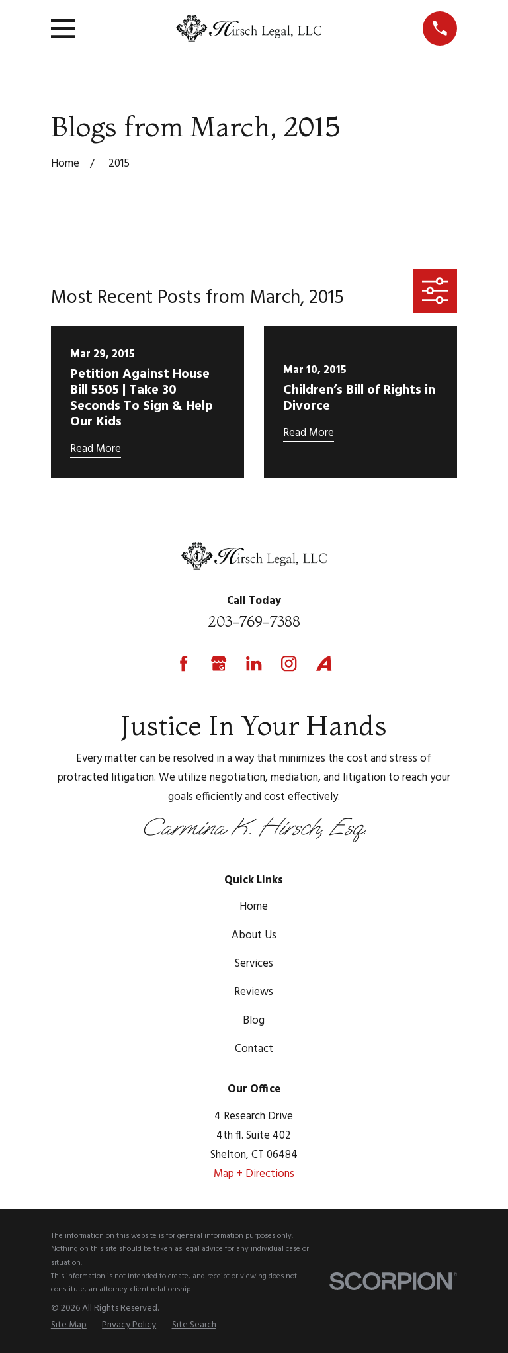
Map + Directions (254, 1174)
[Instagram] (288, 663)
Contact (254, 1049)
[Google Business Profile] (218, 663)
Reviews (253, 992)
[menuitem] (69, 1325)
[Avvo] (323, 663)
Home (253, 907)
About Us (254, 935)
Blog (254, 1020)
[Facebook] (183, 663)
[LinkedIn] (253, 663)
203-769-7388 (254, 621)
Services (254, 964)
